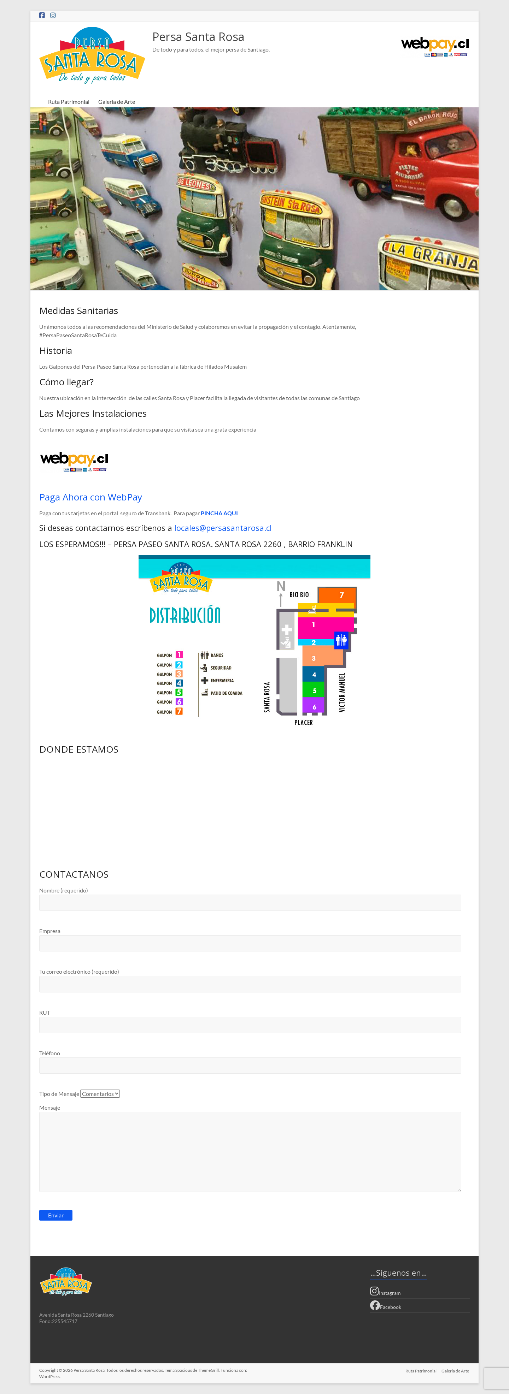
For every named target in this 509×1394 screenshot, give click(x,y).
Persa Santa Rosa (203, 36)
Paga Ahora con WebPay (90, 497)
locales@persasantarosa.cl (223, 527)
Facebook (385, 1305)
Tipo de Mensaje (79, 1093)
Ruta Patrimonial (68, 101)
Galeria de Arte (116, 101)
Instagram (385, 1291)
